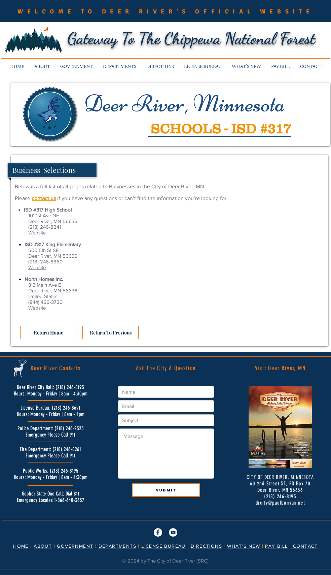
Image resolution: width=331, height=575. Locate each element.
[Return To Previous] (110, 332)
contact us (44, 198)
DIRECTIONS (206, 546)
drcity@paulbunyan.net (280, 503)
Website (37, 232)
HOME (21, 546)
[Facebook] (158, 532)
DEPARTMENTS (117, 546)
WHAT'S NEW (243, 546)
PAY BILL (276, 546)
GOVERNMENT (75, 546)
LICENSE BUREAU (163, 546)
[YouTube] (173, 532)
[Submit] (166, 490)
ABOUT (43, 546)
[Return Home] (48, 332)
